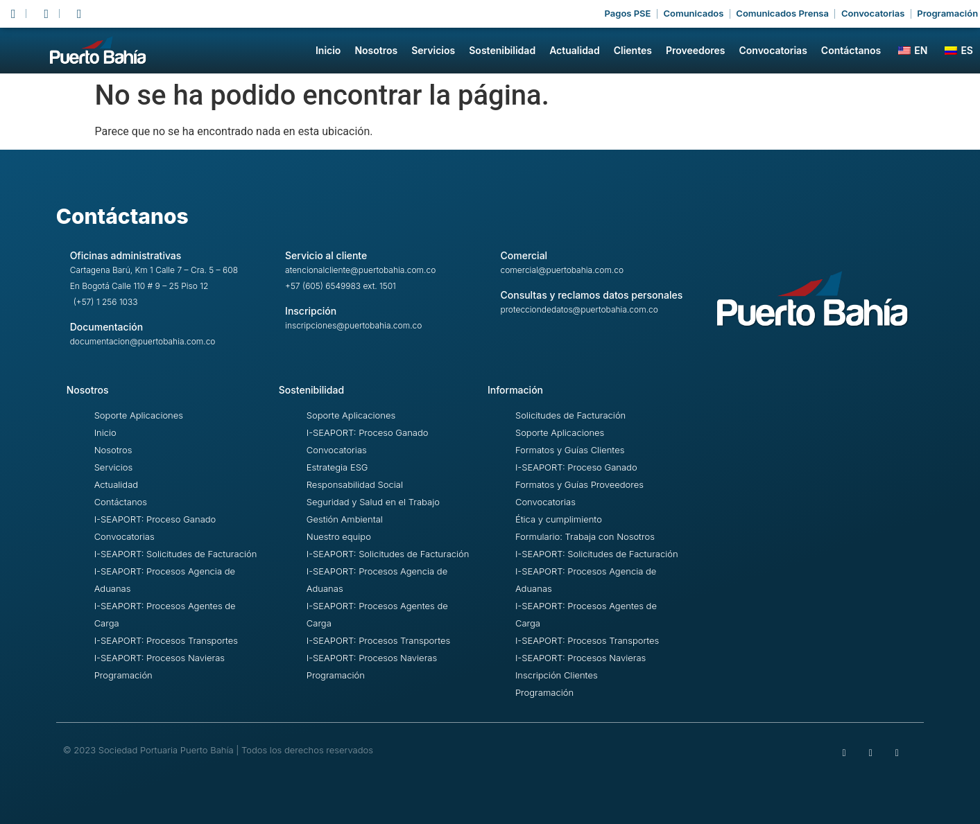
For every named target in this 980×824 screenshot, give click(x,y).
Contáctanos (851, 50)
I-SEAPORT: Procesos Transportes (166, 640)
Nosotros (375, 50)
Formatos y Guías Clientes (569, 449)
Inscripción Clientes (556, 675)
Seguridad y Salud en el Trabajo (373, 501)
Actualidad (574, 50)
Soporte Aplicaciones (138, 415)
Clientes (633, 50)
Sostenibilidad (502, 50)
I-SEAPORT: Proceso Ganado (155, 519)
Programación (123, 675)
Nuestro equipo (339, 536)
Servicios (433, 50)
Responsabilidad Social (355, 484)
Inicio (328, 50)
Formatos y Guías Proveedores (579, 484)
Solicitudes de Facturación (570, 415)
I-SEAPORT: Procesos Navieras (159, 657)
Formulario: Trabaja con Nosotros (585, 536)
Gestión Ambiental (345, 519)
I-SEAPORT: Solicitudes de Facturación (175, 553)
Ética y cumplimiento (558, 519)
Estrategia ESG (337, 467)
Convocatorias (773, 50)
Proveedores (695, 50)
